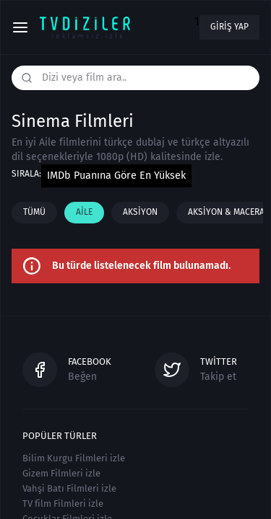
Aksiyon (140, 212)
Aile (84, 212)
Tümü (34, 212)
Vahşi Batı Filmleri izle (69, 488)
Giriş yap (229, 27)
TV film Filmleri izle (62, 503)
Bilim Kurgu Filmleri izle (73, 458)
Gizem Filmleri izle (61, 473)
